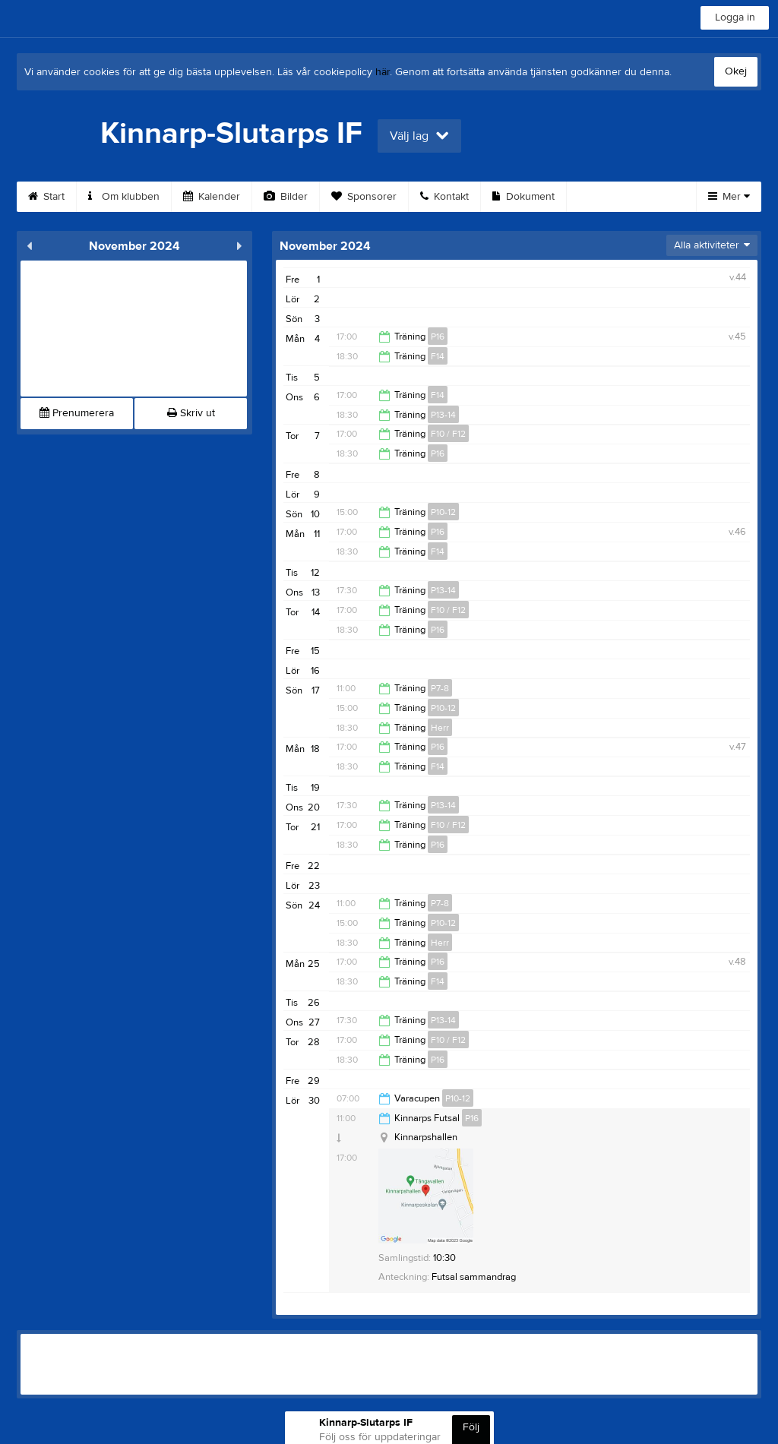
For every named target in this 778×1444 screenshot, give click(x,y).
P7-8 (440, 688)
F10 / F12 (448, 434)
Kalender (211, 197)
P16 (437, 336)
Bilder (286, 197)
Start (46, 197)
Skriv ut (191, 413)
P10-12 (443, 512)
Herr (440, 728)
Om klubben (124, 197)
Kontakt (444, 197)
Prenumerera (77, 413)
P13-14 (443, 415)
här (382, 72)
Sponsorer (364, 197)
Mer (729, 197)
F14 (437, 356)
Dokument (523, 197)
